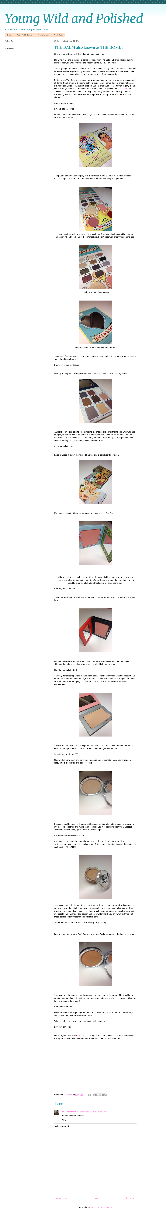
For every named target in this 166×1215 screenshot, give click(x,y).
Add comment (62, 1126)
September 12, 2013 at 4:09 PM (92, 1112)
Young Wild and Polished (74, 18)
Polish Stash (58, 35)
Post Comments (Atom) (101, 1207)
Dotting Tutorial (43, 35)
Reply (63, 1119)
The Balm (123, 88)
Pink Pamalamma (69, 1112)
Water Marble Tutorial (24, 35)
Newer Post (61, 1198)
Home (9, 35)
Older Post (129, 1198)
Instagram (82, 1035)
